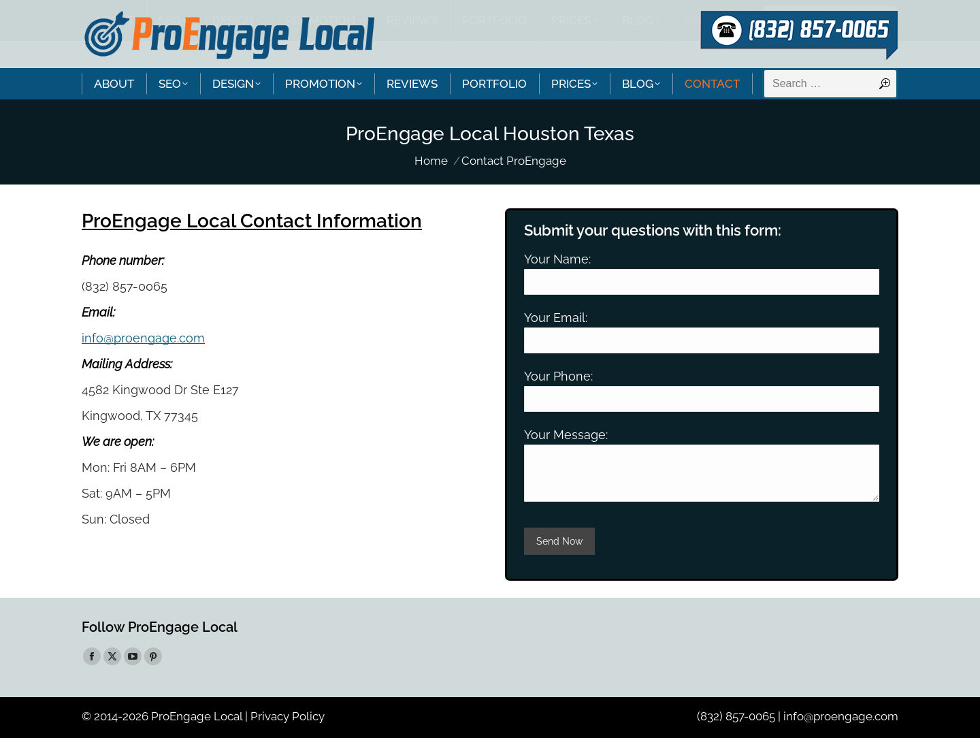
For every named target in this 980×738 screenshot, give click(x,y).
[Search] (830, 83)
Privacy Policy (287, 716)
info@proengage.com (143, 338)
